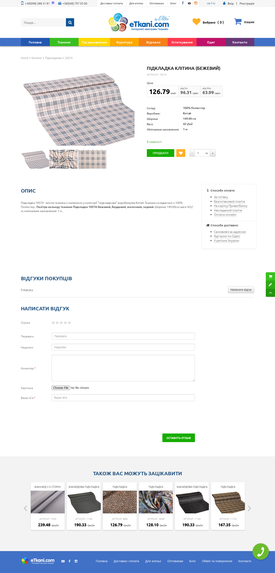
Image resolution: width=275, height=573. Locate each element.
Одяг (211, 42)
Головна (35, 42)
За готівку (221, 197)
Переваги (27, 336)
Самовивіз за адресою (230, 231)
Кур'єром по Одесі (227, 236)
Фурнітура (124, 42)
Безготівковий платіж (229, 201)
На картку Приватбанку (230, 205)
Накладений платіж (228, 210)
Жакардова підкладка (83, 487)
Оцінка (25, 322)
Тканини (64, 42)
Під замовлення (94, 42)
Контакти (239, 42)
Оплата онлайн (225, 214)
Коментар (28, 368)
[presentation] (56, 417)
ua (208, 3)
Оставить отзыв (178, 438)
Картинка (27, 388)
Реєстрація (247, 3)
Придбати (160, 153)
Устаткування (182, 42)
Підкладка (120, 487)
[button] (230, 3)
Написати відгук (241, 289)
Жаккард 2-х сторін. (47, 487)
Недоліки (27, 347)
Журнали (153, 42)
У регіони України (226, 240)
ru (214, 3)
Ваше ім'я (28, 398)
